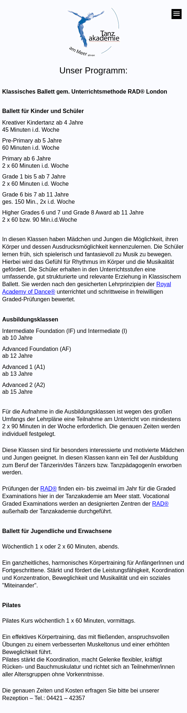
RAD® (48, 489)
